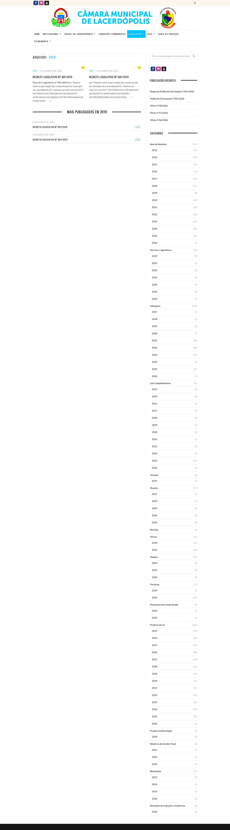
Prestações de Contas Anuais (164, 604)
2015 (154, 164)
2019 (35, 71)
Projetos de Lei (157, 625)
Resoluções (155, 771)
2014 (154, 157)
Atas (149, 33)
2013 (154, 150)
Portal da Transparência (78, 33)
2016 (154, 171)
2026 (154, 242)
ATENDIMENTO (41, 41)
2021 (154, 207)
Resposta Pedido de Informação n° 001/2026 (172, 91)
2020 (154, 200)
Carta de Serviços (168, 33)
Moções (154, 488)
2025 (154, 235)
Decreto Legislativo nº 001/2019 (52, 77)
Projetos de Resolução (161, 730)
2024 (154, 228)
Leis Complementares (160, 383)
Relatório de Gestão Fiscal (163, 744)
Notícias (154, 529)
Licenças (154, 475)
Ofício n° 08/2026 (159, 105)
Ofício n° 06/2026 (159, 120)
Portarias (154, 584)
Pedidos (154, 557)
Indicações (155, 306)
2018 (154, 185)
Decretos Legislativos (161, 250)
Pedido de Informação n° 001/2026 (167, 98)
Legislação (135, 33)
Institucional (51, 33)
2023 (154, 221)
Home (37, 33)
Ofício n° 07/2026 (159, 113)
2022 (154, 214)
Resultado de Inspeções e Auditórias (167, 805)
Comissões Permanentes (112, 33)
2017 (154, 178)
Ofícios (153, 536)
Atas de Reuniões (158, 144)
